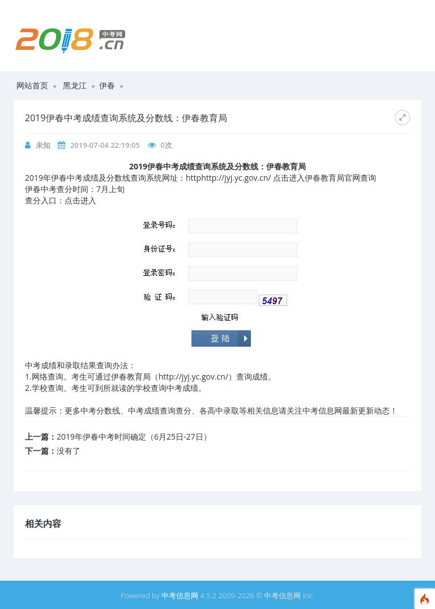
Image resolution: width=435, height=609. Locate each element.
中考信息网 (179, 595)
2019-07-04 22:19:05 (105, 145)
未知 (43, 145)
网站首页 (32, 85)
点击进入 (80, 200)
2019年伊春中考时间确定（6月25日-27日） (134, 436)
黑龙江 (75, 85)
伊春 (107, 85)
